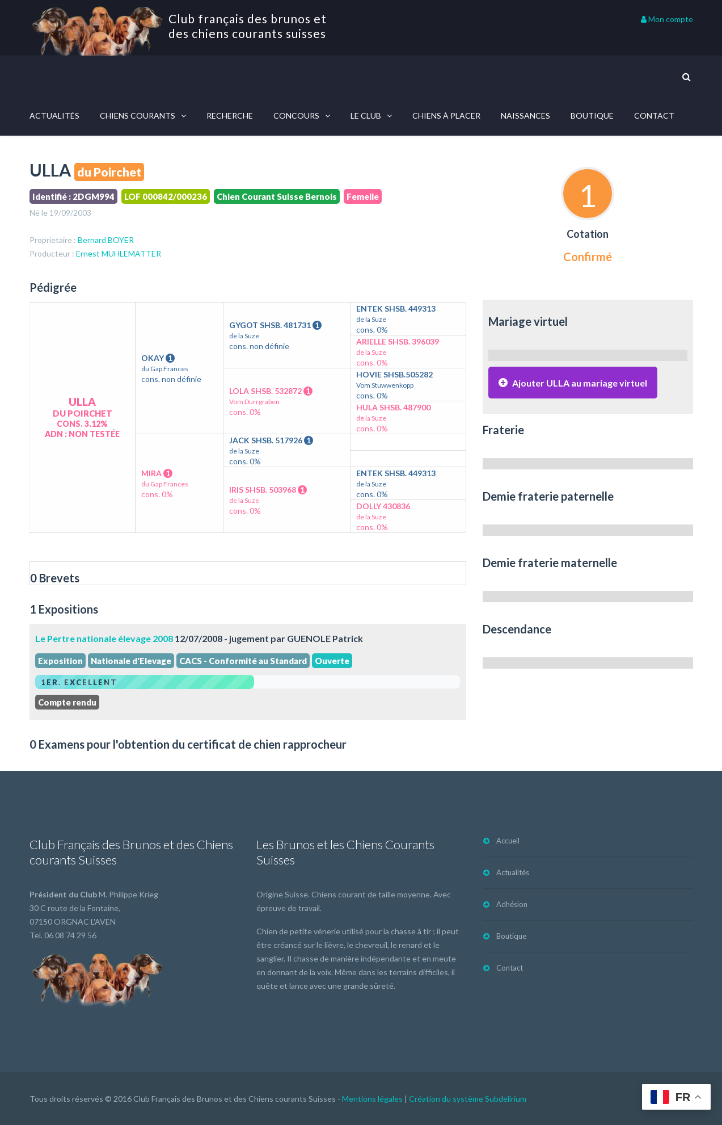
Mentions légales (372, 1098)
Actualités (54, 115)
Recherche (229, 115)
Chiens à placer (446, 115)
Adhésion (511, 904)
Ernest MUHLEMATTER (118, 253)
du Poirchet (109, 172)
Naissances (525, 115)
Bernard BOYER (106, 240)
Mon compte (667, 19)
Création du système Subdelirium (467, 1098)
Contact (654, 115)
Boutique (592, 115)
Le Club (366, 115)
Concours (296, 115)
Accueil (508, 840)
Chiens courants (137, 115)
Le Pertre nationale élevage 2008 (104, 638)
